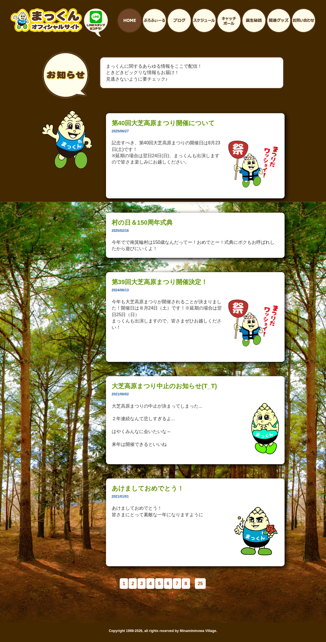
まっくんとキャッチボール (229, 20)
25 (200, 583)
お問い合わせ (303, 20)
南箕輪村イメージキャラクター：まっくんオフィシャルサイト (46, 20)
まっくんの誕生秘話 (253, 20)
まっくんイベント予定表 (204, 20)
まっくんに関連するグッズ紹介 (278, 20)
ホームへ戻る (129, 20)
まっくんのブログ (179, 20)
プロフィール (154, 20)
